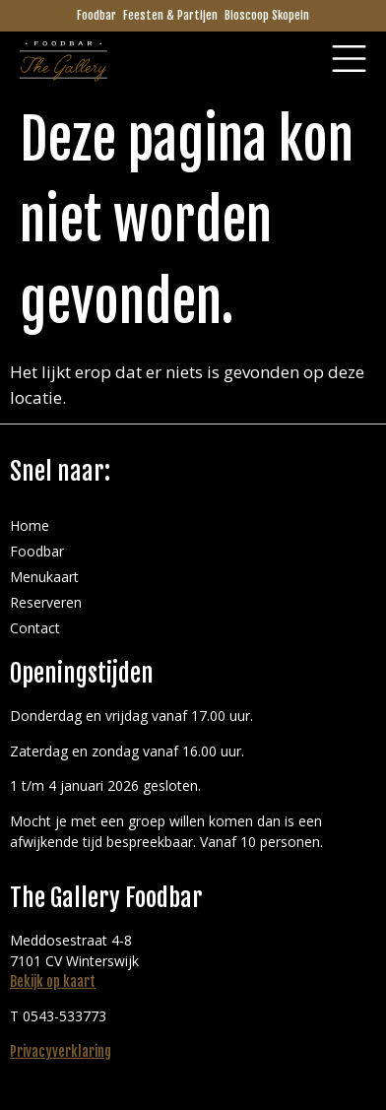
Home (29, 525)
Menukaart (44, 576)
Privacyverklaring (60, 1051)
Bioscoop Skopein (267, 15)
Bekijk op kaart (53, 981)
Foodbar (96, 15)
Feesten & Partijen (170, 15)
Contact (35, 628)
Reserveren (46, 602)
